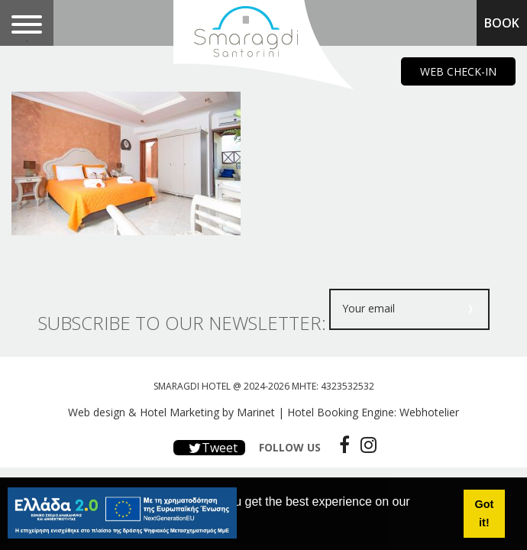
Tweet (209, 447)
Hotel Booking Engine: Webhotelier (373, 412)
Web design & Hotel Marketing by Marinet (171, 412)
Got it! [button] (484, 513)
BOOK (501, 23)
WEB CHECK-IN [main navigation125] (458, 71)
